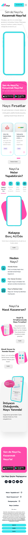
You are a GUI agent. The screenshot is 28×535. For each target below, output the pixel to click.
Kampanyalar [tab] (14, 501)
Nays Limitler (14, 505)
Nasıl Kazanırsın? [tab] (14, 497)
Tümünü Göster (14, 161)
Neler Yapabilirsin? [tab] (14, 493)
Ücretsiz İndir (19, 4)
